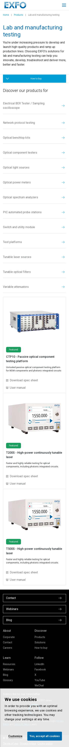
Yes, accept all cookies (44, 736)
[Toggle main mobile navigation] (64, 5)
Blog (5, 674)
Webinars (8, 669)
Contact (7, 642)
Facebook (40, 669)
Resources (9, 664)
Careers (7, 647)
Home (6, 15)
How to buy (41, 647)
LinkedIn (39, 664)
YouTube (40, 680)
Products (18, 15)
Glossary (8, 680)
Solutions (40, 642)
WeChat (39, 685)
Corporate (9, 637)
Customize (15, 736)
